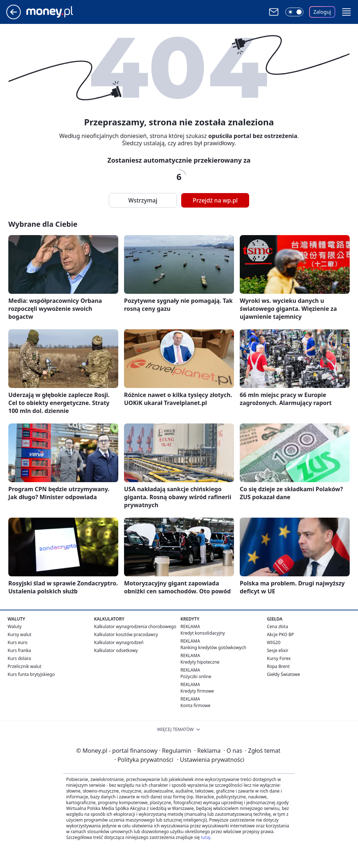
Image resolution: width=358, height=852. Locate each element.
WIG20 (274, 642)
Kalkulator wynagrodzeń (119, 642)
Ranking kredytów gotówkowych (213, 647)
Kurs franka (19, 650)
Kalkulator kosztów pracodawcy (126, 634)
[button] (346, 12)
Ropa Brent (278, 666)
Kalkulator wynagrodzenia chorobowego (135, 626)
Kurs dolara (19, 658)
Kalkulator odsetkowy (116, 650)
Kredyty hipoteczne (200, 662)
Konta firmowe (195, 705)
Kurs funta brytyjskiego (31, 674)
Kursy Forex (279, 658)
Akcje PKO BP (280, 634)
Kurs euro (17, 642)
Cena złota (277, 626)
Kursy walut (19, 634)
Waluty (15, 626)
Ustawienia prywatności (210, 760)
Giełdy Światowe (283, 674)
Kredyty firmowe (197, 691)
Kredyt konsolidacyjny (202, 633)
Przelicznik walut (24, 666)
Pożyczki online (195, 676)
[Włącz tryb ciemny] (294, 12)
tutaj (205, 837)
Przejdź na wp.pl (215, 200)
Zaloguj (322, 11)
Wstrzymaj (142, 200)
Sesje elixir (277, 650)
